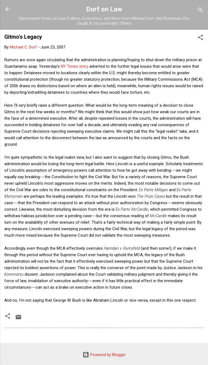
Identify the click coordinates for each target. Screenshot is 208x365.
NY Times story (74, 66)
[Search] (200, 11)
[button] (200, 38)
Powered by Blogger (104, 354)
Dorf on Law (104, 9)
